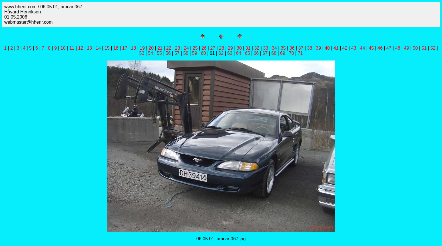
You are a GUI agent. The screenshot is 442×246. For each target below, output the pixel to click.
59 (194, 53)
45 (371, 48)
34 (274, 48)
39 (318, 48)
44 (362, 48)
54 (150, 53)
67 (265, 53)
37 (301, 48)
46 (380, 48)
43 (353, 48)
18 (133, 48)
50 (415, 48)
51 (424, 48)
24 (186, 48)
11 (72, 48)
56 (168, 53)
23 (177, 48)
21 (159, 48)
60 (203, 53)
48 (397, 48)
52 (432, 48)
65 (247, 53)
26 (203, 48)
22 (168, 48)
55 (159, 53)
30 (239, 48)
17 (124, 48)
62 (221, 53)
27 (212, 48)
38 (309, 48)
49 (406, 48)
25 (195, 48)
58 (185, 53)
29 (230, 48)
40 (327, 48)
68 (273, 53)
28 (221, 48)
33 (265, 48)
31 (248, 48)
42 (344, 48)
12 (80, 48)
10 (63, 48)
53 (141, 53)
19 (142, 48)
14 (98, 48)
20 (151, 48)
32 (256, 48)
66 (256, 53)
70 (291, 53)
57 (177, 53)
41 (336, 48)
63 (229, 53)
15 (107, 48)
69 (282, 53)
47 (388, 48)
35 (283, 48)
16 (115, 48)
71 (300, 53)
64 (238, 53)
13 (89, 48)
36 (292, 48)
